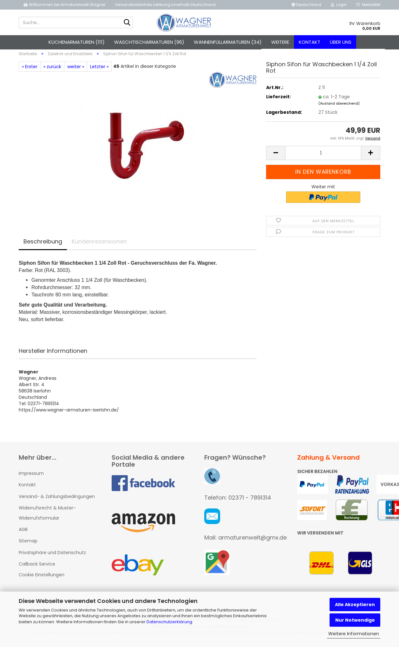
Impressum (31, 477)
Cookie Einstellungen (41, 578)
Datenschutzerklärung (169, 622)
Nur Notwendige (355, 620)
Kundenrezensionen (99, 245)
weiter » (75, 70)
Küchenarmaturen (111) (77, 42)
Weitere (280, 42)
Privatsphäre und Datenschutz (52, 556)
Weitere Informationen (353, 634)
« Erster (29, 70)
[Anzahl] (323, 156)
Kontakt (309, 42)
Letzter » (99, 70)
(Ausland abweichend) (339, 106)
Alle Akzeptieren (355, 604)
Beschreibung (42, 245)
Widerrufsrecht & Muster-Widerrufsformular (47, 516)
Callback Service (37, 567)
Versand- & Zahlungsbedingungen (57, 500)
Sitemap (28, 544)
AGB (23, 533)
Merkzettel (368, 4)
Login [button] (339, 4)
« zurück (52, 70)
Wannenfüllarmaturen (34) (228, 42)
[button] (306, 5)
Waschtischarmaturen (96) (149, 42)
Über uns (340, 42)
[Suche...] (127, 23)
